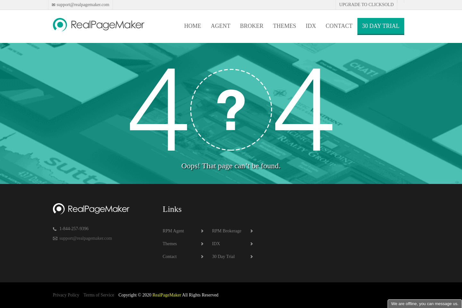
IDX (311, 26)
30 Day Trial (380, 26)
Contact (339, 26)
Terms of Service (98, 295)
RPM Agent (173, 231)
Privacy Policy (66, 295)
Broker (251, 26)
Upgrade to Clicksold (366, 4)
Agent (220, 26)
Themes (284, 26)
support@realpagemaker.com (82, 4)
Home (192, 26)
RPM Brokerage (226, 231)
